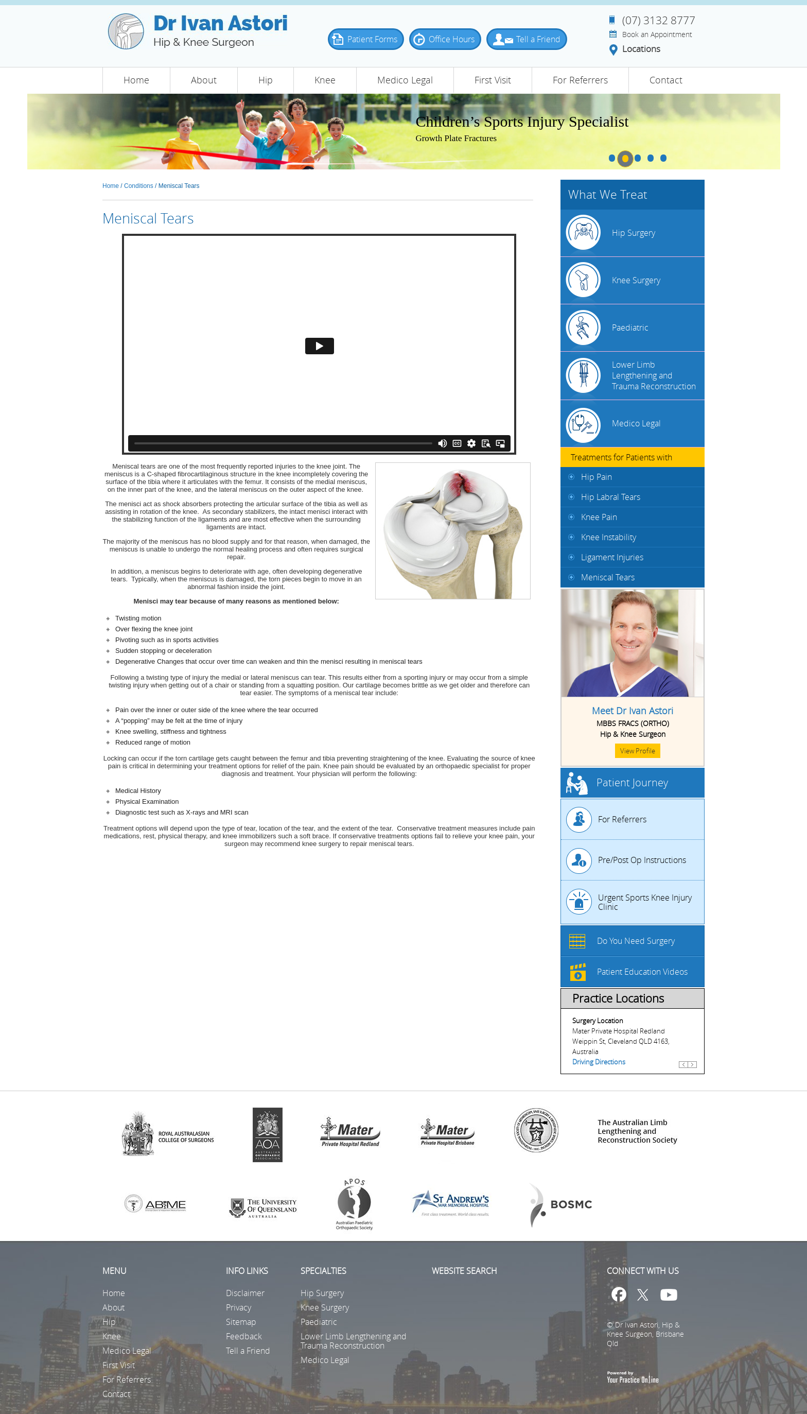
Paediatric (630, 327)
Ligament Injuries (612, 557)
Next (692, 1069)
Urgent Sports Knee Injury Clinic (645, 902)
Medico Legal (405, 80)
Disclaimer (245, 1293)
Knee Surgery (636, 280)
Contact (666, 80)
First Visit (493, 80)
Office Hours (456, 39)
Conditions (138, 185)
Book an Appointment (657, 34)
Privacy (238, 1307)
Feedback (244, 1336)
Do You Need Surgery (636, 940)
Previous (683, 1069)
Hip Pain (596, 476)
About (204, 80)
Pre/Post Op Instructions (642, 860)
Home (136, 80)
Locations (641, 49)
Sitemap (241, 1321)
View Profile (637, 750)
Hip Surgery (633, 232)
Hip (265, 80)
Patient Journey (632, 782)
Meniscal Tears (608, 577)
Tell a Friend (542, 39)
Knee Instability (608, 537)
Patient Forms (376, 39)
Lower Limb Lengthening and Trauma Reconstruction (654, 375)
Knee (325, 80)
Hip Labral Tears (610, 497)
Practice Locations (618, 998)
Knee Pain (599, 517)
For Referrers (580, 80)
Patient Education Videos (642, 971)
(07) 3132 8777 (658, 20)
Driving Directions (598, 1061)
